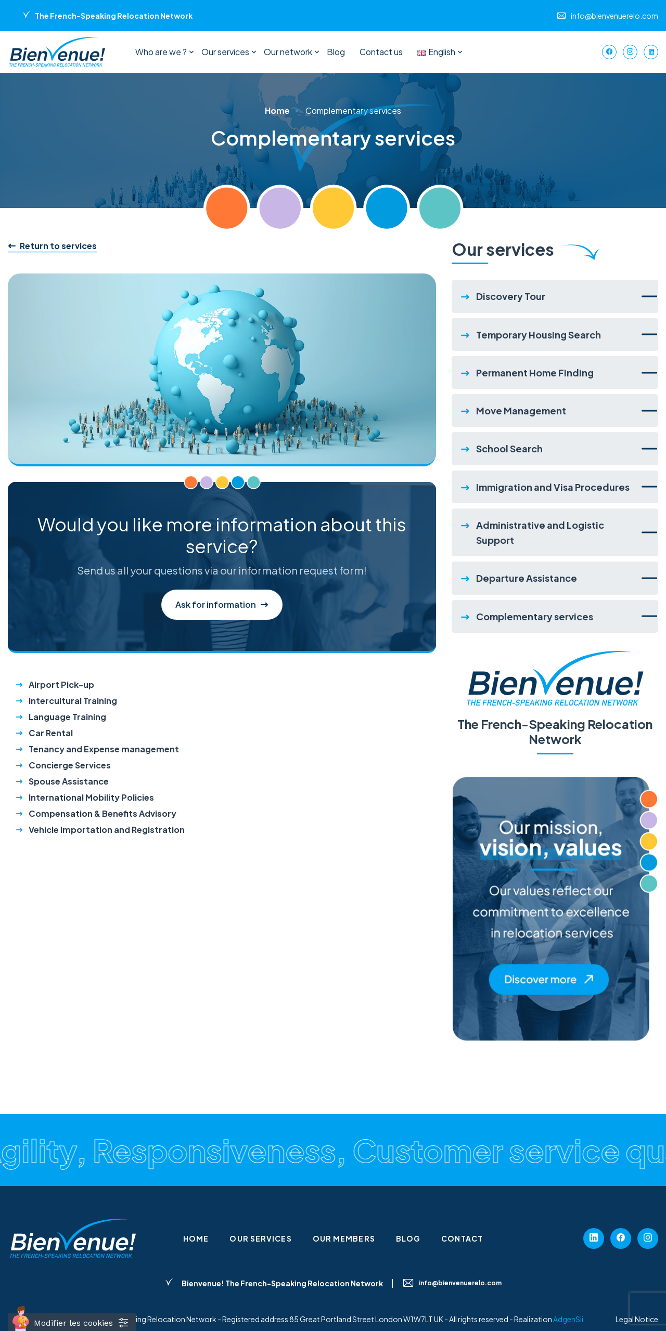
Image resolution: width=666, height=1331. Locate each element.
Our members (344, 1238)
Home (277, 110)
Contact (462, 1238)
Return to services (52, 246)
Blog (336, 51)
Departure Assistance (526, 578)
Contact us (381, 51)
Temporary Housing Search (538, 335)
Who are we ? (161, 51)
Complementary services (534, 616)
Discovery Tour (510, 296)
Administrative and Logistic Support (540, 532)
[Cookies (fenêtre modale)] (72, 1322)
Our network (288, 51)
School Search (509, 448)
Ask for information (221, 605)
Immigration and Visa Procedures (553, 487)
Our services (225, 51)
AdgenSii (568, 1319)
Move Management (521, 410)
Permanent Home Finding (535, 373)
